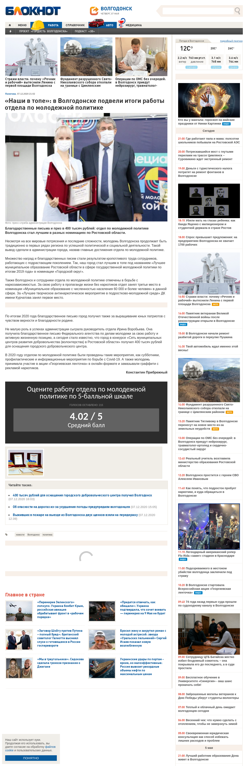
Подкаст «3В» (85, 31)
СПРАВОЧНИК (75, 25)
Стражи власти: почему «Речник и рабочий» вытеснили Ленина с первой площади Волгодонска (206, 300)
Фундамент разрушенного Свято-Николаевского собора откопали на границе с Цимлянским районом (206, 408)
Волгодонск (33, 534)
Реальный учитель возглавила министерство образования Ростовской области (206, 462)
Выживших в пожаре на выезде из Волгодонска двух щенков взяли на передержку (75, 515)
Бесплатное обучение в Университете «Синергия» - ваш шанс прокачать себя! (205, 681)
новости (20, 534)
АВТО (100, 25)
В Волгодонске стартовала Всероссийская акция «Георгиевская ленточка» (204, 588)
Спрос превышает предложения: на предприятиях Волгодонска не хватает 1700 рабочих (207, 241)
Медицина (130, 24)
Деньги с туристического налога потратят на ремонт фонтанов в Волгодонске (205, 172)
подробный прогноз (231, 40)
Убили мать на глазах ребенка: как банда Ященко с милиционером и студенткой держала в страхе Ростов (206, 224)
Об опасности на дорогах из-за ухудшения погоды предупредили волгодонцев (71, 507)
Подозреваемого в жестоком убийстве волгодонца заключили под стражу (205, 572)
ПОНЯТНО (31, 758)
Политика (10, 94)
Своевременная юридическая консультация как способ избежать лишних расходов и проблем (203, 737)
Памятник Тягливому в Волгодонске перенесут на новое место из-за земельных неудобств (208, 425)
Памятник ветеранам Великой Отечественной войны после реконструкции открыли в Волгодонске (206, 317)
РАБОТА (44, 25)
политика (47, 534)
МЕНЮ (22, 25)
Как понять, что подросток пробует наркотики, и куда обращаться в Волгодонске (207, 491)
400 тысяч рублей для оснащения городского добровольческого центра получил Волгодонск (82, 495)
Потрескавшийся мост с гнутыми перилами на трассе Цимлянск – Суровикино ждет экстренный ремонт (205, 155)
